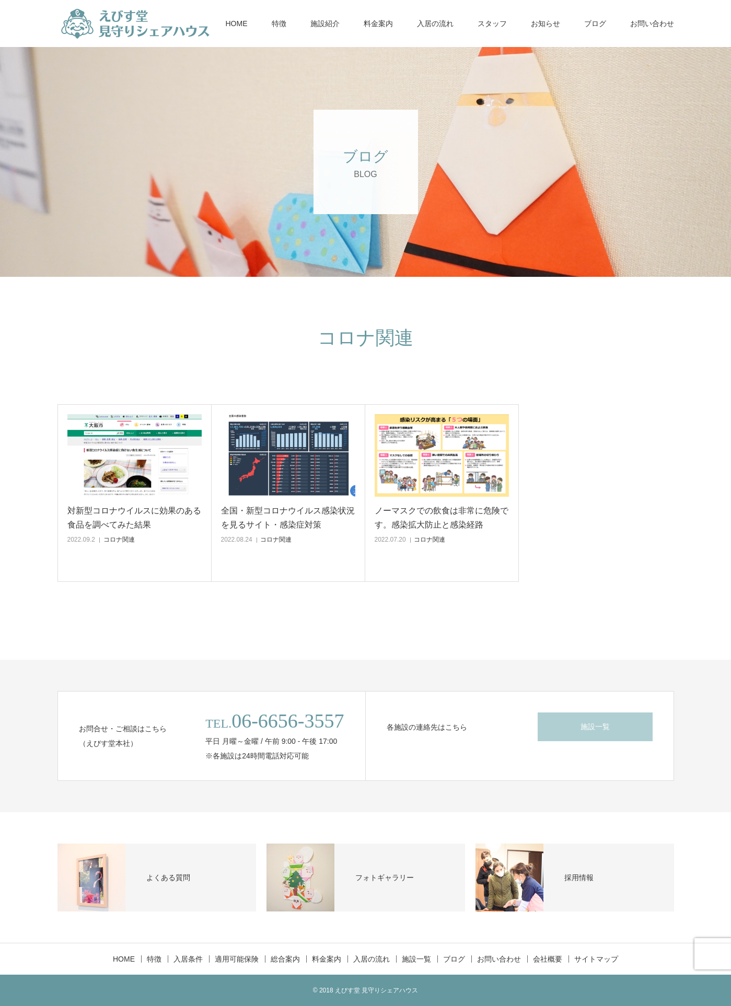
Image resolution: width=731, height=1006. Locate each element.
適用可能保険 (237, 959)
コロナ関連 (119, 539)
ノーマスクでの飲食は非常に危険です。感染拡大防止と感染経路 (441, 517)
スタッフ (492, 23)
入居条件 (188, 959)
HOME (237, 23)
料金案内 (378, 23)
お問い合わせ (652, 23)
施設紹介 (325, 23)
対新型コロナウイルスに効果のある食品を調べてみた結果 (134, 517)
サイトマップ (596, 959)
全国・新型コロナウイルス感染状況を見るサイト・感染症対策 (288, 517)
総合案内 (285, 959)
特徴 (279, 23)
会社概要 (547, 959)
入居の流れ (435, 23)
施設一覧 (595, 726)
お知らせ (545, 23)
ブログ (595, 23)
